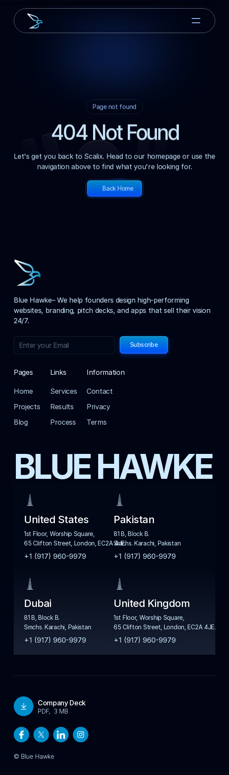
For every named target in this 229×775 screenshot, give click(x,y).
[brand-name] (50, 21)
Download (34, 706)
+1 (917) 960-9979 (55, 556)
